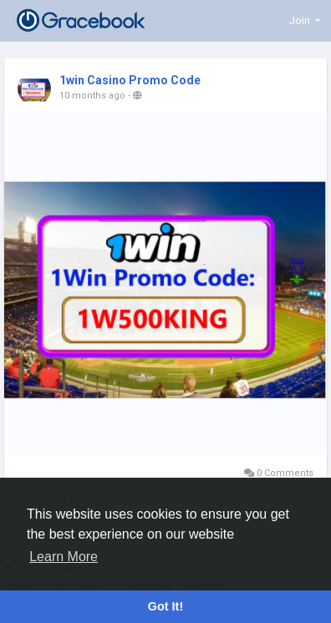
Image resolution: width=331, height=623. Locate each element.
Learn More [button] (63, 557)
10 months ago (92, 95)
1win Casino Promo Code (130, 80)
